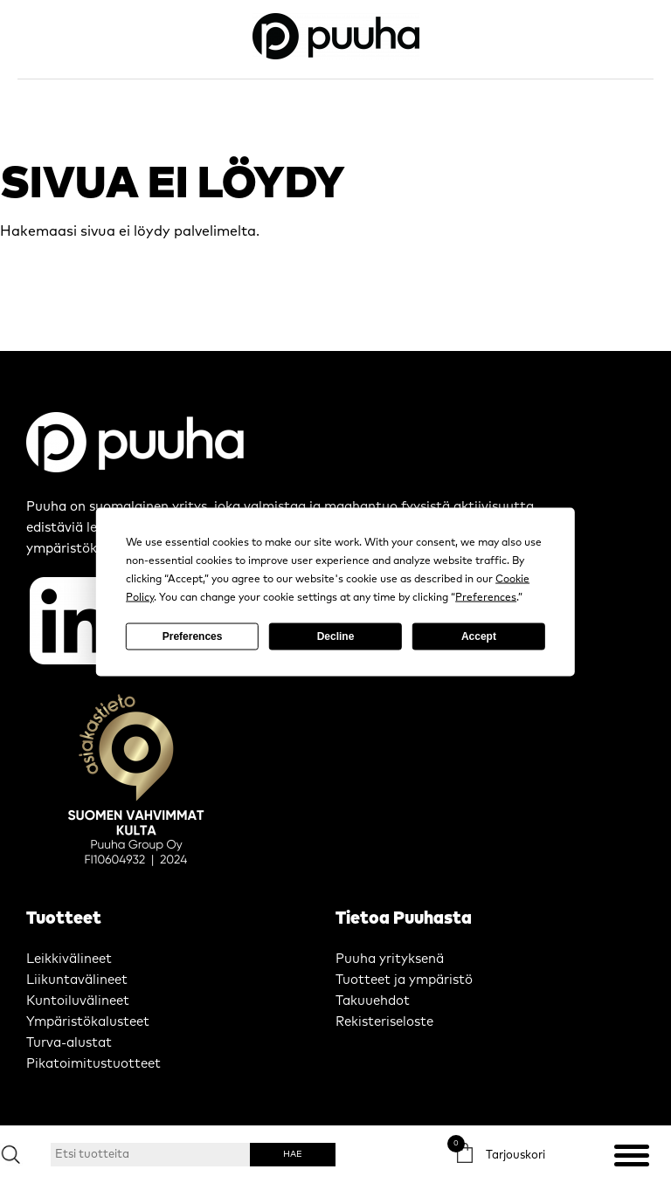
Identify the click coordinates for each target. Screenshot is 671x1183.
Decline (336, 636)
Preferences (193, 636)
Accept (478, 636)
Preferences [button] (485, 597)
